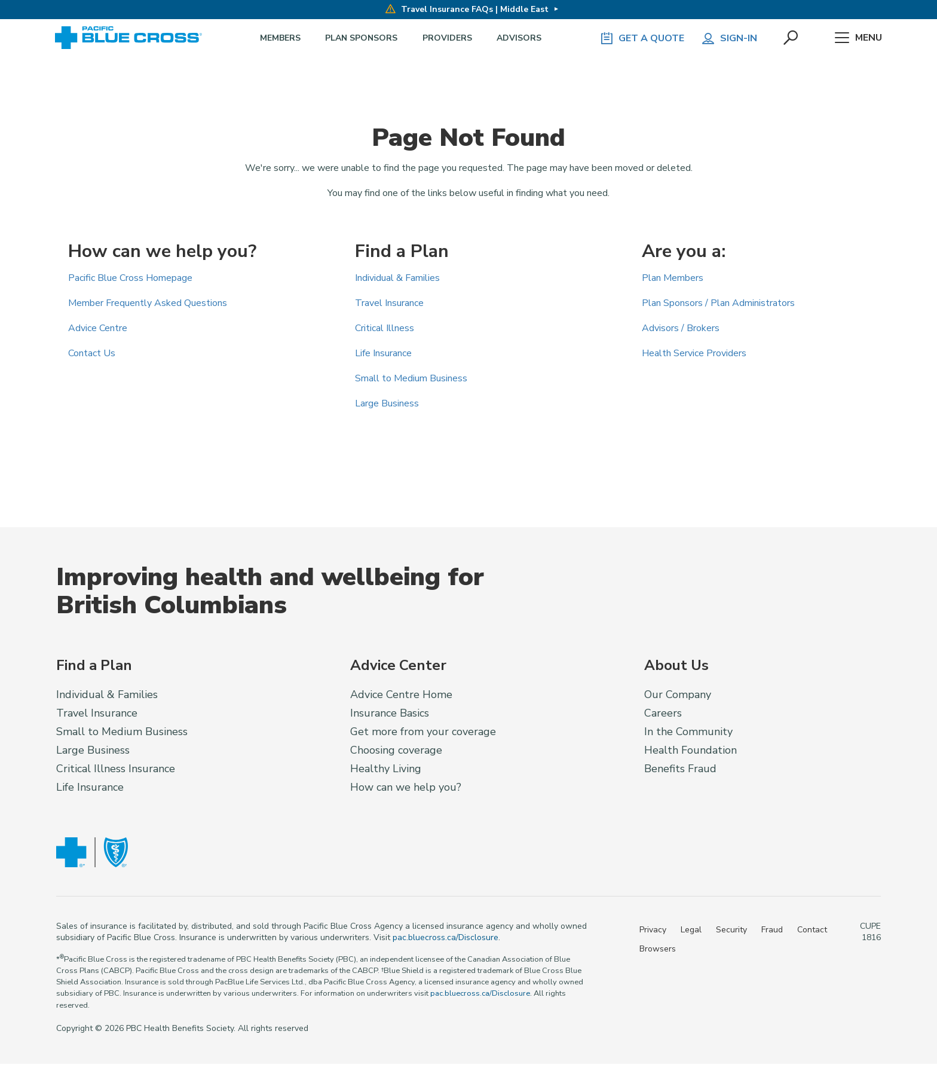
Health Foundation (690, 750)
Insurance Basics (389, 713)
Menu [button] (858, 38)
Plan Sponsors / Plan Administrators (718, 303)
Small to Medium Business (411, 378)
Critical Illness (384, 328)
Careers (663, 713)
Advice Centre (97, 328)
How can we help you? (405, 787)
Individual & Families (397, 277)
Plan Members (672, 277)
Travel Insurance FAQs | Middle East (467, 9)
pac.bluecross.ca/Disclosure (445, 937)
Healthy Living (385, 768)
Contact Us (91, 353)
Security (731, 929)
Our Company (677, 694)
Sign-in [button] (729, 38)
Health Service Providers (694, 353)
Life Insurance (383, 353)
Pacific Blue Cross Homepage (130, 277)
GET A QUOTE (641, 38)
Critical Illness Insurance (115, 768)
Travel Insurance (389, 303)
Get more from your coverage (423, 731)
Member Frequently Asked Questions (147, 303)
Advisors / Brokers (680, 328)
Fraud (772, 929)
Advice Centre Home (401, 694)
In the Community (688, 731)
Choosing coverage (396, 750)
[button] (791, 38)
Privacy (652, 929)
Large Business (387, 403)
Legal (691, 929)
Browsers (657, 948)
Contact (812, 929)
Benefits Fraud (680, 768)
